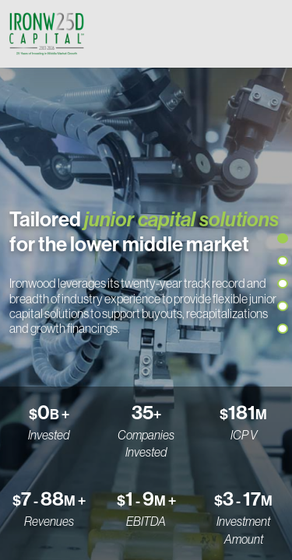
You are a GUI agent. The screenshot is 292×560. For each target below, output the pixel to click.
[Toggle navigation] (267, 33)
